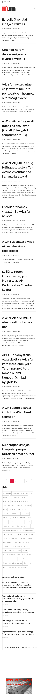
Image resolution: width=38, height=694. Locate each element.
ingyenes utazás (8, 526)
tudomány (22, 559)
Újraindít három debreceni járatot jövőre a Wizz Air (14, 54)
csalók (28, 522)
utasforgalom (19, 542)
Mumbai (30, 538)
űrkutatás (27, 563)
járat (29, 518)
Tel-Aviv (5, 518)
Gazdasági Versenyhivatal (12, 530)
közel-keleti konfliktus (11, 513)
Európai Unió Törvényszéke (12, 546)
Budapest (22, 538)
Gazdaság (16, 255)
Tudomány (16, 458)
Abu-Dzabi (12, 509)
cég (17, 526)
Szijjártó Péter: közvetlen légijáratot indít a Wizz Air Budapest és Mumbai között (17, 280)
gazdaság (25, 513)
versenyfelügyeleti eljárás (12, 534)
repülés (24, 497)
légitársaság (15, 497)
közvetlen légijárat (10, 538)
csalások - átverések (19, 220)
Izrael (5, 522)
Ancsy (9, 28)
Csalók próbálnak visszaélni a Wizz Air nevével (16, 211)
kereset (26, 546)
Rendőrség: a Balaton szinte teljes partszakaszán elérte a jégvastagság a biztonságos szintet (18, 598)
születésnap (25, 526)
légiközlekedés (8, 505)
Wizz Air (5, 497)
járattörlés (22, 509)
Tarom (25, 550)
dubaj (5, 509)
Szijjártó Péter (29, 534)
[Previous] (8, 481)
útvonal (29, 493)
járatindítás (7, 542)
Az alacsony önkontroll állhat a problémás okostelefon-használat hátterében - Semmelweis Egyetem (17, 585)
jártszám (28, 505)
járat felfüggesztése (18, 518)
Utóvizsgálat (28, 530)
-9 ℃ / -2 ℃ (6, 2)
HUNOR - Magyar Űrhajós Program (15, 567)
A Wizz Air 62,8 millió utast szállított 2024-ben (17, 322)
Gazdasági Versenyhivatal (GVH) (14, 555)
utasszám (19, 505)
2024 (27, 542)
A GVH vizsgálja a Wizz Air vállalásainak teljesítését (18, 246)
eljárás (29, 555)
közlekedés (16, 28)
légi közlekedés (18, 493)
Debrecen (6, 501)
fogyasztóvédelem (9, 559)
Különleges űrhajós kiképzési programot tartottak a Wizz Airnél (18, 449)
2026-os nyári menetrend (20, 501)
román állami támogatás (12, 550)
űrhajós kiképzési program (12, 563)
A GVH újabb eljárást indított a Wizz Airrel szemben (16, 412)
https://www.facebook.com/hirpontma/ (21, 647)
